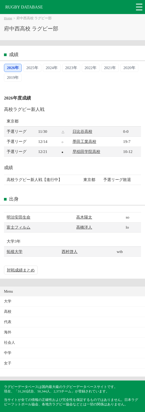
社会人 (9, 343)
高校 (7, 312)
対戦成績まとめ (21, 270)
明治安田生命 (18, 217)
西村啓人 (70, 251)
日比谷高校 (82, 131)
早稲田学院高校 (86, 151)
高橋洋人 (84, 227)
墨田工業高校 (84, 141)
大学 (7, 301)
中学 (7, 353)
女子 (7, 363)
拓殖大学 (14, 251)
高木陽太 (84, 217)
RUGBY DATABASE (24, 7)
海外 (7, 332)
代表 (7, 322)
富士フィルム (18, 227)
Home (8, 18)
